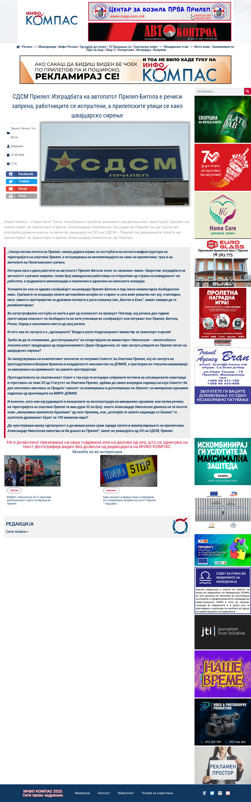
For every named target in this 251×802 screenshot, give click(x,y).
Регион (29, 46)
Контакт (104, 793)
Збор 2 (110, 50)
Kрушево (157, 458)
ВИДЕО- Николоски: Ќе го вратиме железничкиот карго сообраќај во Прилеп (71, 470)
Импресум (82, 793)
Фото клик (202, 46)
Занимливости (223, 46)
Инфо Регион (68, 46)
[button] (21, 174)
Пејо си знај (94, 50)
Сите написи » (17, 499)
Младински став (178, 46)
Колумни (159, 50)
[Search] (247, 91)
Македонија (47, 46)
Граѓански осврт (148, 46)
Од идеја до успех (93, 46)
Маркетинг (126, 793)
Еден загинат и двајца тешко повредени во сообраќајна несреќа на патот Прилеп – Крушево (166, 469)
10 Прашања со (119, 46)
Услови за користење (157, 793)
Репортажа (125, 50)
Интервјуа (143, 50)
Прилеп (15, 128)
